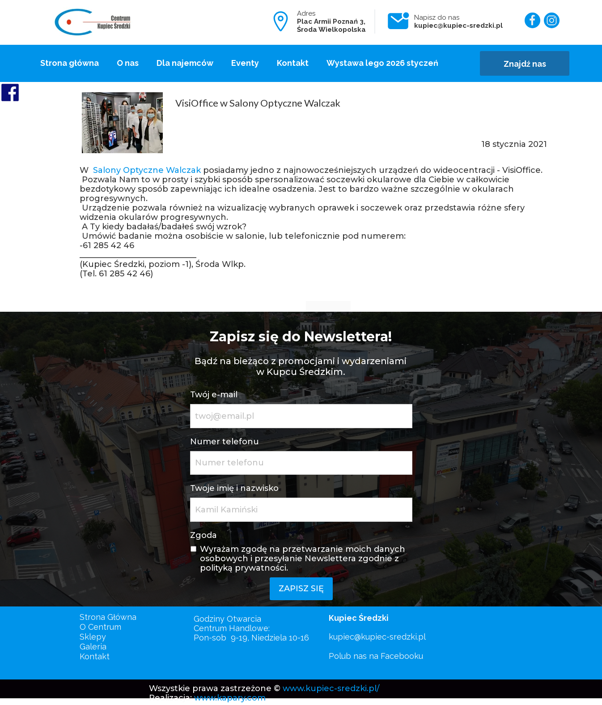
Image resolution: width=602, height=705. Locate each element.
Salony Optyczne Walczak (147, 170)
